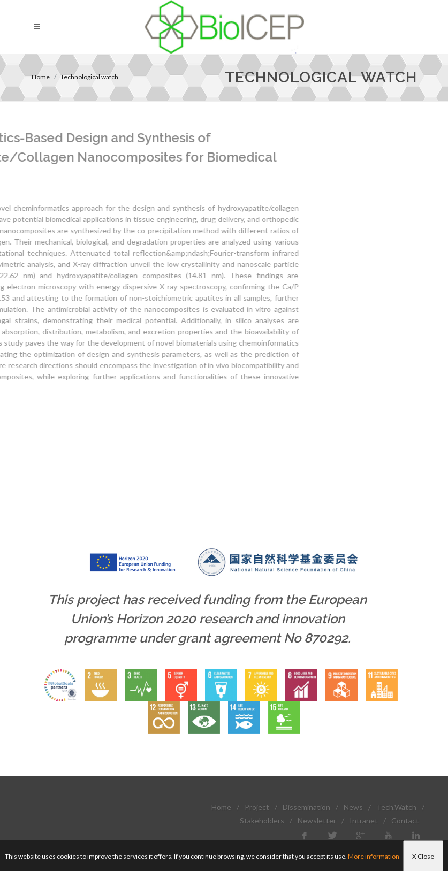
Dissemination (306, 807)
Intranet (364, 820)
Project (257, 807)
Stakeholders (262, 820)
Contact (405, 820)
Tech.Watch (396, 807)
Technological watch (89, 77)
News (353, 807)
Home (41, 77)
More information (373, 856)
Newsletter (317, 820)
